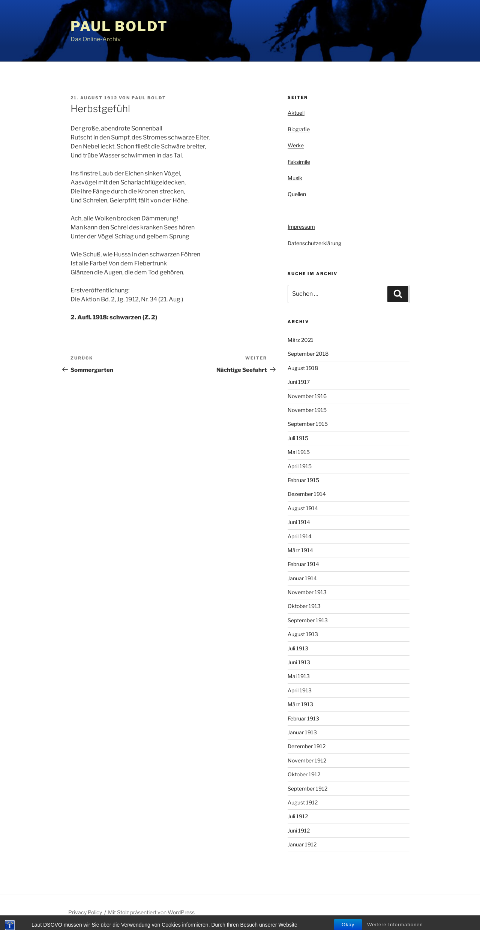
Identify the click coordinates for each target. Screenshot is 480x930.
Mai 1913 (299, 676)
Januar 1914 (302, 578)
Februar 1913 (303, 718)
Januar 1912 (302, 844)
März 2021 (301, 340)
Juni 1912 (299, 830)
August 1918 (303, 368)
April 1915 (300, 466)
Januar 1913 (302, 732)
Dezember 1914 (307, 494)
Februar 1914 (303, 564)
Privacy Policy (85, 912)
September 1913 (308, 620)
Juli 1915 (298, 438)
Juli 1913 (298, 648)
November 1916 (307, 396)
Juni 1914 (299, 522)
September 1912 (307, 788)
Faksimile (299, 162)
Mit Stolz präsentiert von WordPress (151, 912)
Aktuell (296, 112)
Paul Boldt (119, 26)
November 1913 (307, 592)
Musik (295, 178)
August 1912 (303, 802)
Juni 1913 (299, 662)
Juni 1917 (299, 382)
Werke (296, 145)
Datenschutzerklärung (314, 243)
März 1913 (300, 704)
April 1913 (300, 690)
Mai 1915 (299, 452)
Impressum (301, 226)
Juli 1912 (298, 816)
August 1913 (303, 634)
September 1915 (308, 424)
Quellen (297, 194)
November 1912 (307, 760)
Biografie (299, 129)
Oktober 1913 (304, 606)
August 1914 (303, 508)
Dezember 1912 (307, 746)
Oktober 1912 (304, 774)
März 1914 (300, 550)
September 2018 (308, 353)
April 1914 (300, 536)
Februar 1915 (303, 480)
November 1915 (307, 410)
